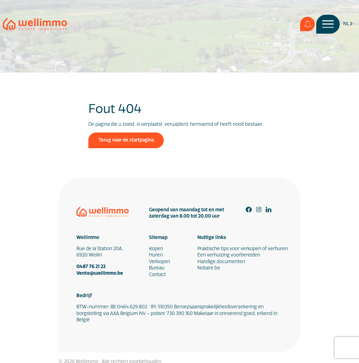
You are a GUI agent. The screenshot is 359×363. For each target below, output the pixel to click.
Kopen (156, 248)
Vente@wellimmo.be (99, 273)
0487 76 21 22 (91, 266)
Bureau (156, 267)
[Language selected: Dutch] (348, 24)
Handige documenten (221, 261)
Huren (156, 255)
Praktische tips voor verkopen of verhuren (242, 248)
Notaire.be (208, 267)
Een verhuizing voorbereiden (228, 255)
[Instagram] (259, 210)
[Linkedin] (269, 210)
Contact (157, 274)
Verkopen (159, 261)
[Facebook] (249, 210)
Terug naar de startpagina (126, 140)
